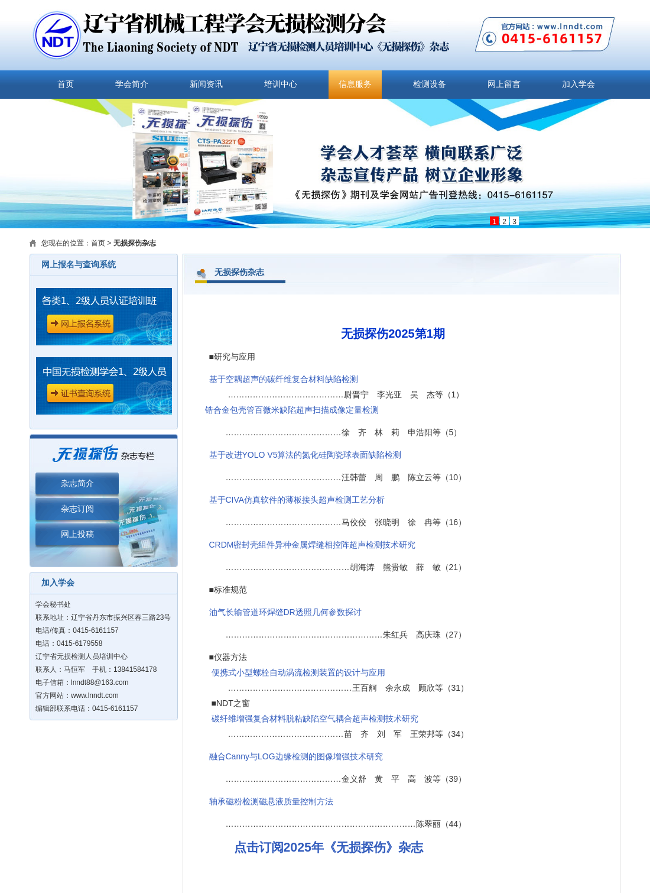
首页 (65, 84)
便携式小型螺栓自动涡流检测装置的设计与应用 (298, 672)
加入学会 (578, 84)
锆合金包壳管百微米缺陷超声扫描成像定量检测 (292, 410)
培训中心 (280, 84)
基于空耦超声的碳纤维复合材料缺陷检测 (283, 379)
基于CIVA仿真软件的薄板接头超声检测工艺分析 (297, 499)
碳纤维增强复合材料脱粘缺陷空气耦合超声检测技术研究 (315, 718)
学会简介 (131, 84)
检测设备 (429, 84)
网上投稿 (77, 534)
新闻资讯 (206, 84)
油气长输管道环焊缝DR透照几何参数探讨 (285, 612)
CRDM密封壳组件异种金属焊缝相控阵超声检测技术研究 (312, 544)
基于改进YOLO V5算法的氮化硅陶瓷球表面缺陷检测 (305, 455)
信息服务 (355, 84)
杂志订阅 (77, 508)
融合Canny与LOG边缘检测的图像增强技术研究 (296, 756)
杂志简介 (77, 483)
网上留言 (504, 84)
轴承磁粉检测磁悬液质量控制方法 (271, 801)
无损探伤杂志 (134, 243)
